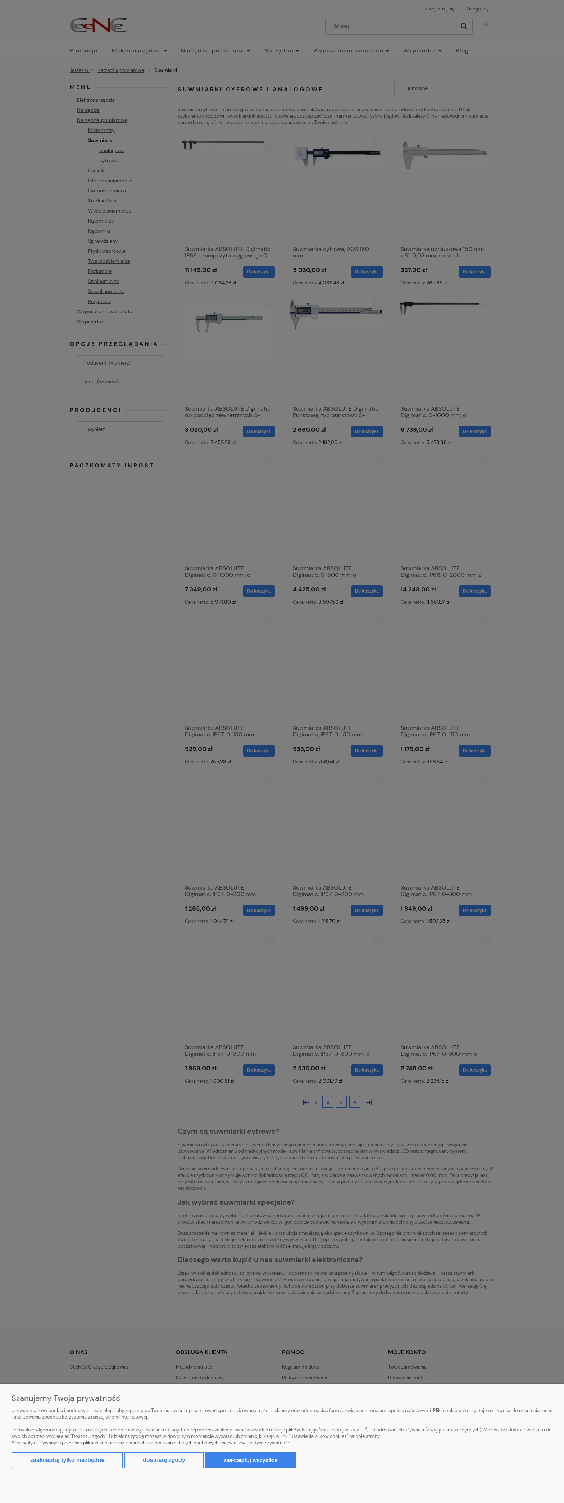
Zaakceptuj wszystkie (251, 1460)
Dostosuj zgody (164, 1460)
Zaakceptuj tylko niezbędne (67, 1460)
